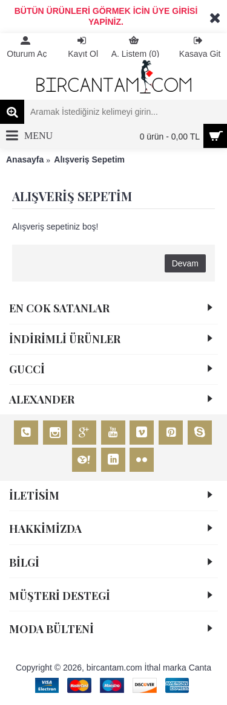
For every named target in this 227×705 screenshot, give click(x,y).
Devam (185, 263)
